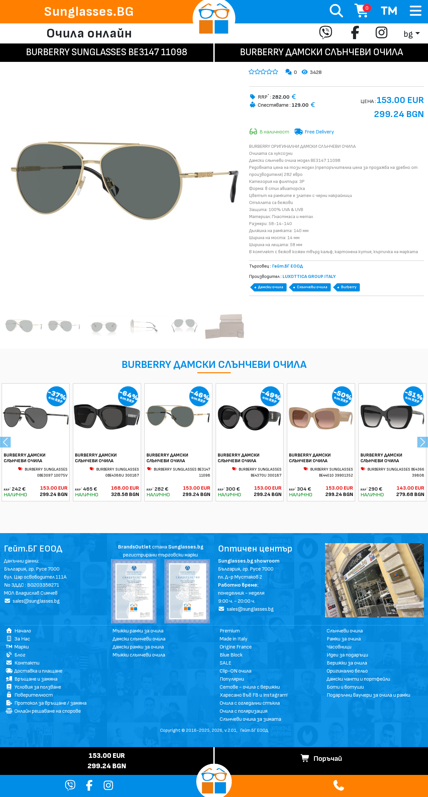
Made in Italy (233, 639)
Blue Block (231, 655)
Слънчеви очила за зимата (250, 719)
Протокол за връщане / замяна (46, 703)
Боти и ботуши (345, 687)
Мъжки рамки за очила (138, 631)
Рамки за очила (344, 639)
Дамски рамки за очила (138, 647)
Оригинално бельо (347, 671)
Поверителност (29, 695)
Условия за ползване (33, 687)
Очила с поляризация (244, 711)
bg (408, 34)
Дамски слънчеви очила (139, 639)
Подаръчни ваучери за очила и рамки (368, 695)
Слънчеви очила (312, 287)
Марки (17, 647)
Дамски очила (270, 287)
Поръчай (321, 758)
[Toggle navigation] (415, 11)
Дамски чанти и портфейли (358, 679)
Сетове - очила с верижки (250, 687)
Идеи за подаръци (347, 655)
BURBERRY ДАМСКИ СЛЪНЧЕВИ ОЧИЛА (24, 458)
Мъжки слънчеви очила (139, 655)
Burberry (348, 287)
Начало (18, 631)
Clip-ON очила (235, 671)
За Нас (18, 639)
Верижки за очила (347, 663)
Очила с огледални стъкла (250, 703)
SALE (225, 663)
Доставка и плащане (34, 671)
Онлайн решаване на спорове (43, 711)
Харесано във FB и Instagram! (254, 695)
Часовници (339, 647)
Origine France (236, 647)
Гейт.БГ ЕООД (254, 730)
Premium (230, 631)
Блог (15, 655)
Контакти (22, 663)
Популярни (232, 679)
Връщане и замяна (32, 679)
